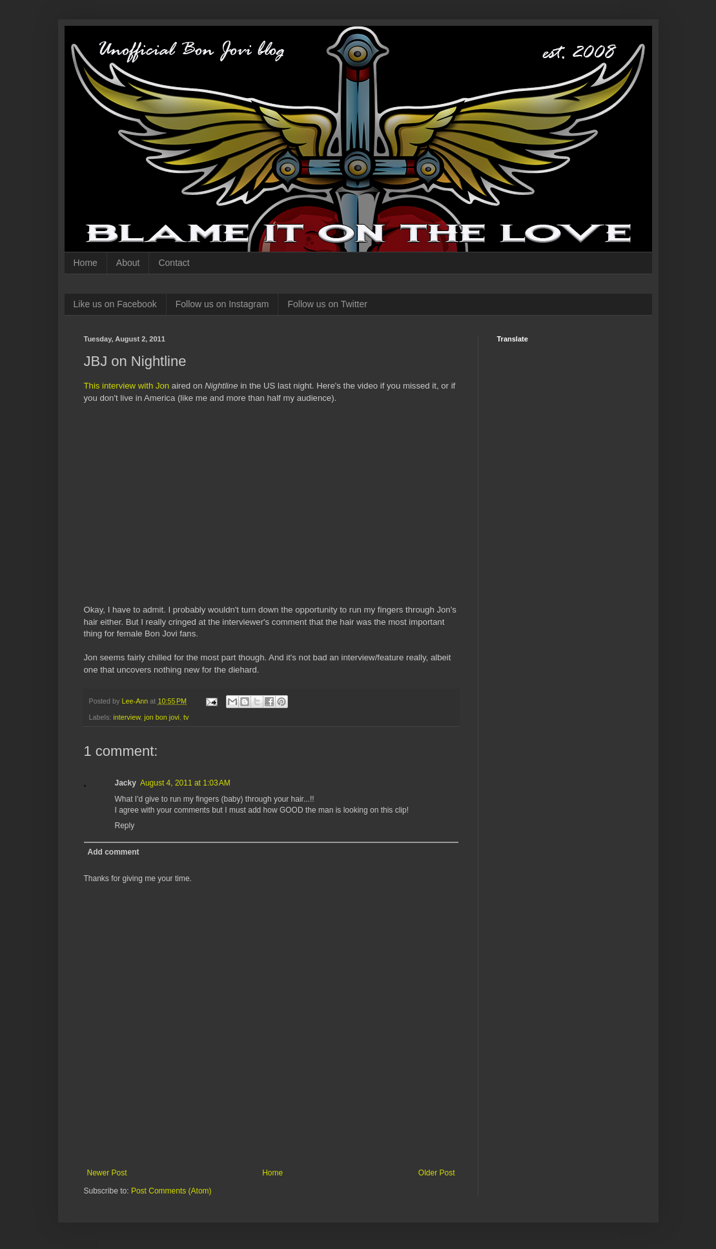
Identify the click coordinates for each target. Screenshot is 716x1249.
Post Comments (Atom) (171, 1190)
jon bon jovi (161, 717)
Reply (125, 825)
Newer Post (107, 1172)
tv (186, 717)
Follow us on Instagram (222, 304)
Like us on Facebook (115, 304)
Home (85, 263)
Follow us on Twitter (327, 304)
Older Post (436, 1172)
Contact (173, 263)
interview (126, 717)
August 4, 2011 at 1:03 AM (185, 782)
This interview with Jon (127, 386)
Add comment (113, 852)
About (128, 263)
